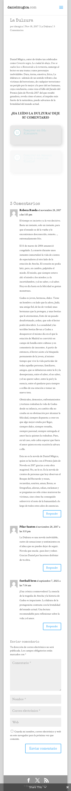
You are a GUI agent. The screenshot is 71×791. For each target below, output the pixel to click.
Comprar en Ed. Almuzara (34, 132)
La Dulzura (46, 26)
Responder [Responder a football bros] (52, 626)
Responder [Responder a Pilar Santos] (52, 568)
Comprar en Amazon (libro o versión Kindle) (37, 158)
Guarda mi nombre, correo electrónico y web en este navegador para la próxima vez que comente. (35, 735)
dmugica (18, 26)
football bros (28, 581)
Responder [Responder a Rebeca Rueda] (52, 513)
